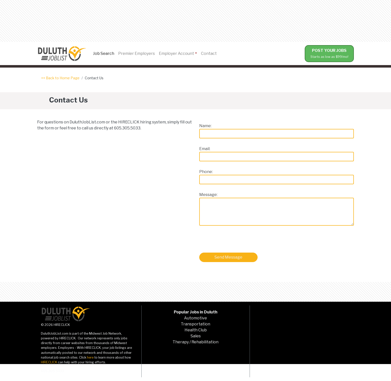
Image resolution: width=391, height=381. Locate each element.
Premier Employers (136, 53)
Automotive (195, 318)
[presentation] (237, 239)
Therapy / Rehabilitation (195, 342)
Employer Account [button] (176, 53)
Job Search (104, 53)
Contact (209, 53)
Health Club (196, 330)
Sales (196, 336)
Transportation (195, 324)
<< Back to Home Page (60, 78)
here (90, 357)
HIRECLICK (49, 362)
